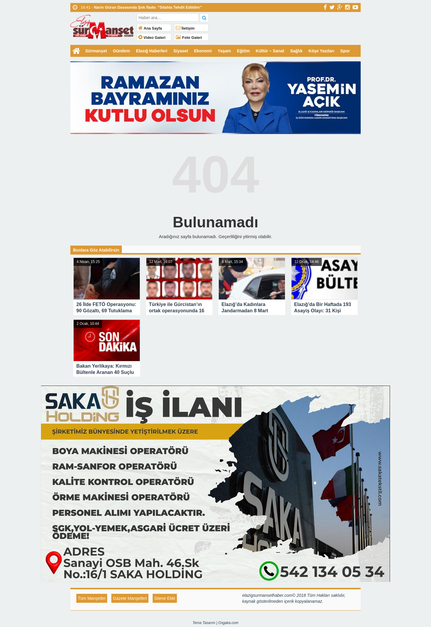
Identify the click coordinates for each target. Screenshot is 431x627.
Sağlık (296, 50)
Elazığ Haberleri (151, 50)
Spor (345, 50)
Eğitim (243, 50)
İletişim (185, 28)
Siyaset (180, 50)
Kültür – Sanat (270, 50)
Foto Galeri (189, 38)
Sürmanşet (96, 50)
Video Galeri (152, 38)
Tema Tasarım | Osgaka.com (216, 623)
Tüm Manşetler (92, 598)
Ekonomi (203, 50)
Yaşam (224, 50)
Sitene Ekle (164, 598)
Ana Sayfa (150, 28)
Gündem (121, 50)
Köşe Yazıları (321, 50)
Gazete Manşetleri (130, 598)
